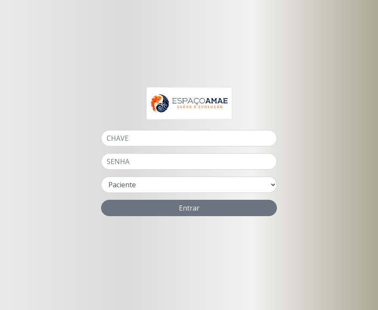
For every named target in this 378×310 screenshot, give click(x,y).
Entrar (189, 208)
